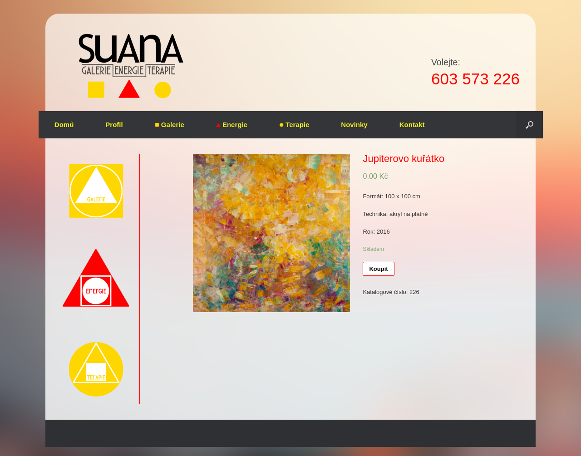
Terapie (294, 124)
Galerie (169, 124)
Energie (231, 124)
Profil (114, 124)
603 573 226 (475, 79)
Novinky (354, 124)
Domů (64, 124)
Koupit (378, 268)
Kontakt (412, 124)
